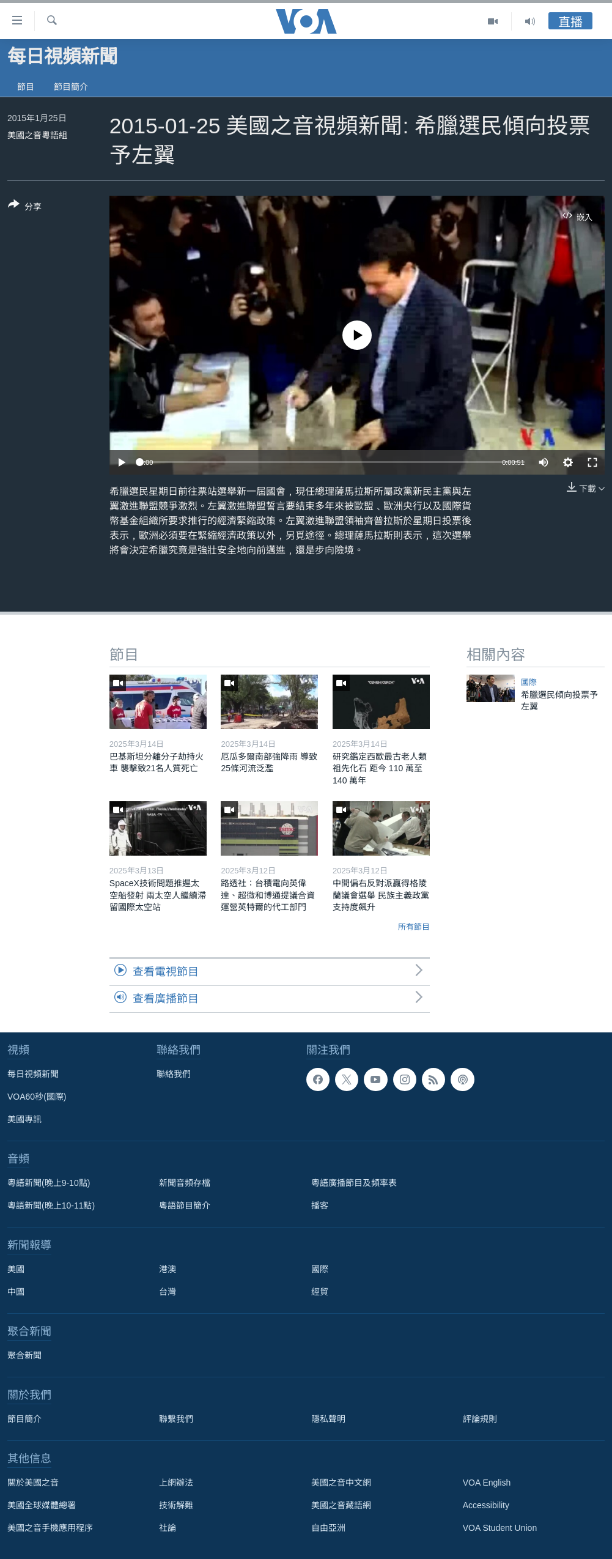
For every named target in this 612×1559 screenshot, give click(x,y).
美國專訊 (24, 1119)
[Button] (25, 208)
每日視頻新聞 (33, 1074)
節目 (25, 87)
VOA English (487, 1482)
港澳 (167, 1269)
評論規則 (480, 1419)
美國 (15, 1269)
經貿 (319, 1292)
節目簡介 (71, 87)
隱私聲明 (328, 1419)
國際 (529, 682)
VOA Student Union (500, 1528)
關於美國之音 (33, 1482)
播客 (319, 1205)
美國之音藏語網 (341, 1505)
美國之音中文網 (341, 1482)
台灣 (167, 1292)
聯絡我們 (174, 1074)
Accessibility (486, 1505)
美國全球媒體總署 (41, 1505)
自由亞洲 (328, 1528)
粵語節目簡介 (184, 1205)
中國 (15, 1292)
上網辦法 (176, 1482)
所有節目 (414, 926)
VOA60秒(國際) (36, 1097)
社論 (167, 1528)
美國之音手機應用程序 (50, 1528)
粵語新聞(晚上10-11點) (51, 1205)
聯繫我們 (176, 1419)
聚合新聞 (24, 1355)
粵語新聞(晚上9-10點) (48, 1183)
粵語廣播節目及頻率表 (354, 1183)
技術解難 (176, 1505)
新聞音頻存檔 (184, 1183)
